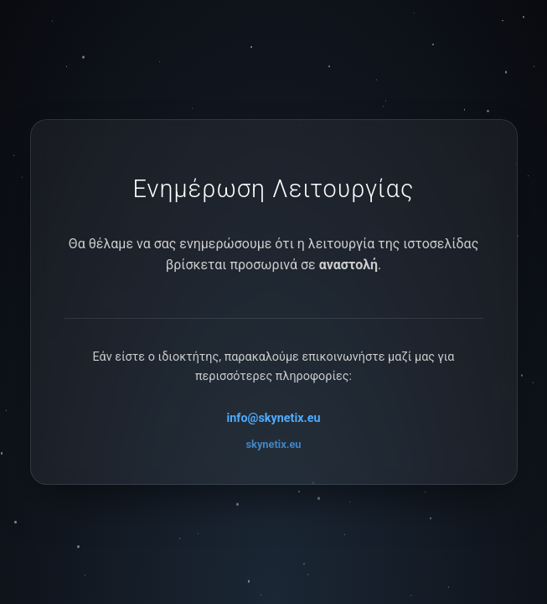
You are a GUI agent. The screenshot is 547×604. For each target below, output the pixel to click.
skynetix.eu (274, 444)
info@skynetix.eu (273, 418)
